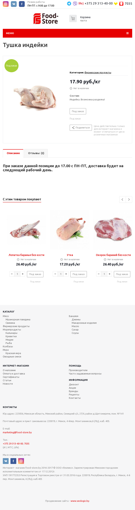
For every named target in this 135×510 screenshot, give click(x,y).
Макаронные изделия (84, 322)
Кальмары (11, 333)
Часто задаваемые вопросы (85, 373)
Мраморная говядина (18, 319)
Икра (6, 349)
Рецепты (74, 394)
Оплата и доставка (14, 373)
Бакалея (73, 316)
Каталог (9, 311)
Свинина (10, 322)
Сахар (75, 329)
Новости (8, 383)
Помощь (75, 365)
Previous (122, 199)
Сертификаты (11, 377)
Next (129, 199)
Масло (75, 326)
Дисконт (74, 384)
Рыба (9, 343)
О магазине (9, 370)
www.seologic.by (80, 501)
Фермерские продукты (97, 72)
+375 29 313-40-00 (99, 3)
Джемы (76, 319)
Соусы (75, 333)
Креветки (11, 336)
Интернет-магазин (16, 365)
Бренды (73, 391)
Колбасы (8, 346)
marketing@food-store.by (17, 432)
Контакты (75, 398)
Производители (78, 370)
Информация (78, 380)
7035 (128, 3)
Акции (72, 387)
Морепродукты (12, 329)
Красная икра (13, 353)
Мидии (9, 339)
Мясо (6, 316)
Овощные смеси (12, 356)
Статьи (7, 380)
